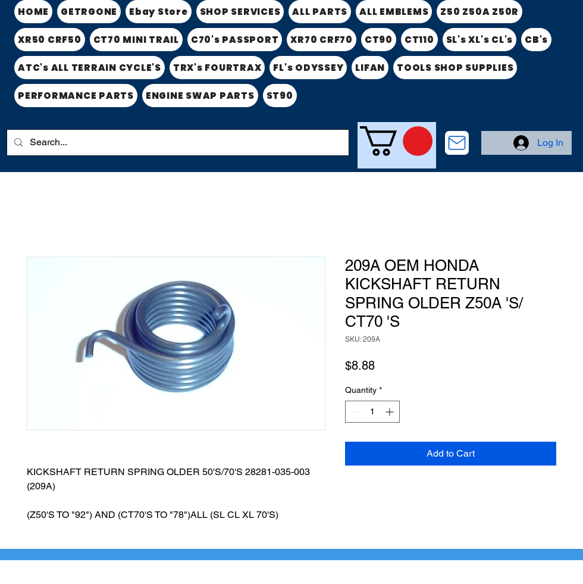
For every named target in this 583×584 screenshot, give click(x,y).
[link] (396, 141)
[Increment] (390, 411)
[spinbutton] (372, 411)
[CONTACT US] (457, 143)
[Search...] (177, 142)
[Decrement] (354, 411)
